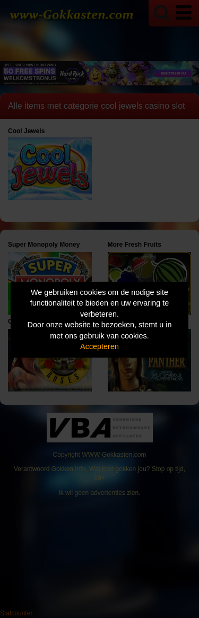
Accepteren (99, 347)
